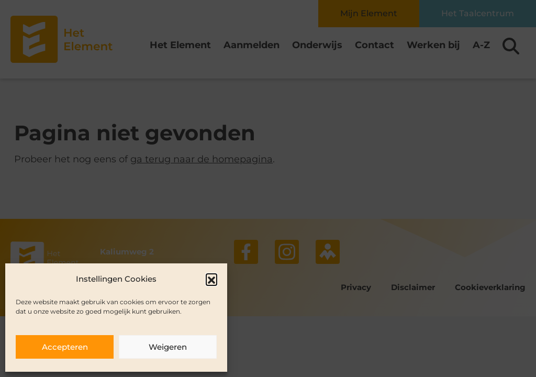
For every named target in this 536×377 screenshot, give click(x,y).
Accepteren (65, 347)
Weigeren (168, 347)
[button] (211, 279)
